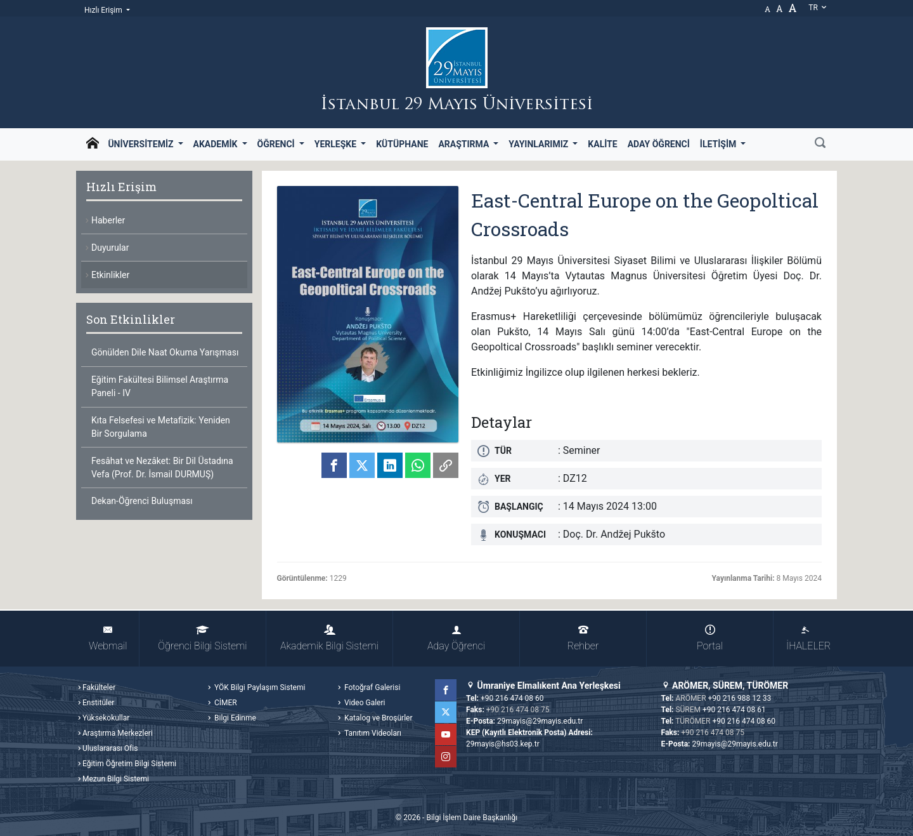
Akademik (216, 144)
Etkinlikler (110, 275)
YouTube (445, 734)
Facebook (445, 690)
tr (817, 7)
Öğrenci (277, 144)
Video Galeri (363, 702)
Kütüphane (402, 144)
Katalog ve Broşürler (377, 717)
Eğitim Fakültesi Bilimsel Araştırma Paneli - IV (159, 386)
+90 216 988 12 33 (740, 698)
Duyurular (110, 247)
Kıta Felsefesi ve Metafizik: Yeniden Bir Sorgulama (160, 427)
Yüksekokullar (105, 717)
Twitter (445, 712)
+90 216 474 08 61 (734, 709)
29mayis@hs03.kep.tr (503, 744)
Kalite (602, 144)
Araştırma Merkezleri (117, 733)
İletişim (719, 144)
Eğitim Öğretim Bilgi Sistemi (129, 763)
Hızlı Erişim (104, 10)
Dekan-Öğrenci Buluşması (142, 501)
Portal (710, 638)
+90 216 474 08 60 (512, 698)
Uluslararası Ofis (110, 748)
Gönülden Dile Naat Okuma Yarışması (164, 352)
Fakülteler (98, 687)
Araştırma (464, 144)
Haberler (108, 220)
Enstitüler (98, 702)
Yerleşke (336, 144)
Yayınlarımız (539, 144)
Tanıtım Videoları (371, 733)
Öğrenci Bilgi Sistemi (202, 638)
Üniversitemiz (142, 144)
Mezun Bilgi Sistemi (115, 778)
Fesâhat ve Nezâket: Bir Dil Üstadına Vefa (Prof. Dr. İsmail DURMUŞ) (162, 467)
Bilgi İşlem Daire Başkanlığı (471, 817)
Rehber (583, 638)
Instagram (445, 756)
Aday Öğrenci (659, 144)
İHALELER (808, 638)
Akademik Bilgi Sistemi (329, 638)
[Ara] (820, 144)
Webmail (108, 638)
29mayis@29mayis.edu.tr (540, 721)
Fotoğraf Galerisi (371, 687)
